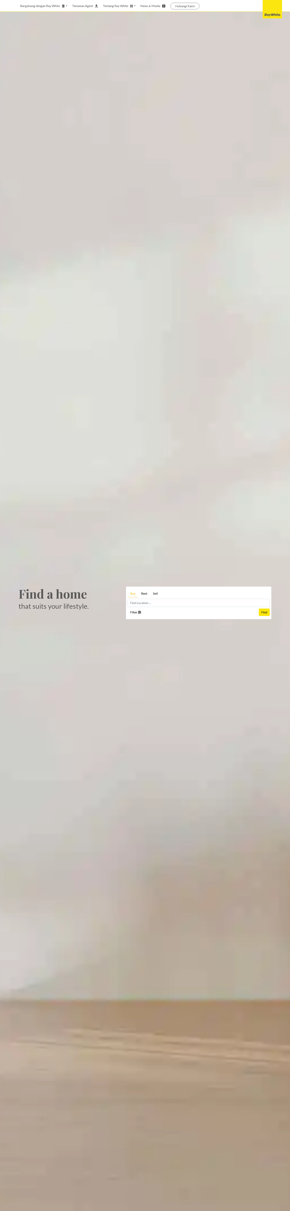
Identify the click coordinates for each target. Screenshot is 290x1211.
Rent (144, 593)
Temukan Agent (85, 6)
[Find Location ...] (199, 603)
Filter (135, 612)
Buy (132, 593)
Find (264, 612)
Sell (155, 593)
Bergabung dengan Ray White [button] (42, 6)
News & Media (153, 6)
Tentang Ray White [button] (118, 6)
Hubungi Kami (185, 6)
